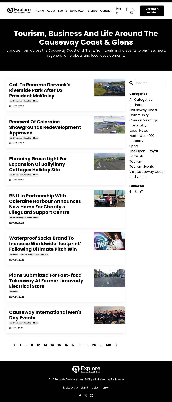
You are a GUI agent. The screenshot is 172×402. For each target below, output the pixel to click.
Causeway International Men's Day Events (45, 315)
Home (40, 11)
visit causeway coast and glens (24, 101)
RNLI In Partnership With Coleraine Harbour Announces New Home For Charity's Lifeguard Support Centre (45, 204)
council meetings (143, 120)
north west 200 (141, 135)
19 (86, 345)
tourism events (141, 166)
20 (94, 345)
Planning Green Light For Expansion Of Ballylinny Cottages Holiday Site (38, 164)
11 (32, 345)
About (51, 11)
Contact (106, 11)
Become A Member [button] (152, 10)
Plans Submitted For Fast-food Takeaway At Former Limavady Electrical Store (46, 280)
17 (73, 345)
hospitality (137, 125)
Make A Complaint (75, 387)
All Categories (140, 99)
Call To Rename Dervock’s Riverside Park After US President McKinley (40, 90)
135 (108, 345)
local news (138, 130)
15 (59, 345)
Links (105, 387)
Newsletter (77, 11)
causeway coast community (143, 112)
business (14, 254)
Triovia (119, 379)
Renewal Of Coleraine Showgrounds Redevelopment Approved (45, 127)
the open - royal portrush (143, 153)
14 (52, 345)
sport (133, 146)
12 (38, 345)
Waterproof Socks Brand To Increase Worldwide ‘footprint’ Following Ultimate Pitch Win (45, 243)
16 (66, 345)
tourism (135, 161)
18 (80, 345)
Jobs (95, 387)
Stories (92, 11)
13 (45, 345)
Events (62, 11)
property (136, 141)
